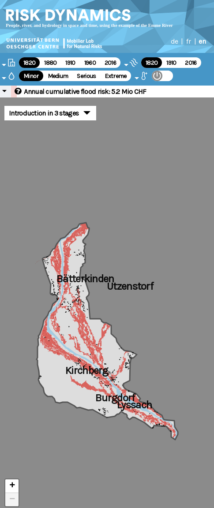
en (202, 41)
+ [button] (12, 486)
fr (188, 41)
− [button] (12, 499)
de (174, 41)
